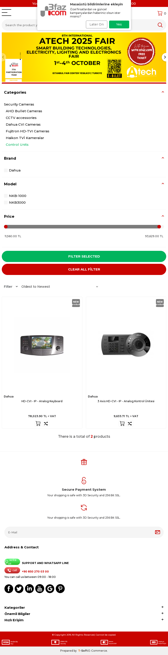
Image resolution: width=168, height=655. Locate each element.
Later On (96, 24)
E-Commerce (97, 650)
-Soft (83, 650)
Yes (119, 24)
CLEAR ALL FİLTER (84, 269)
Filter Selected (84, 256)
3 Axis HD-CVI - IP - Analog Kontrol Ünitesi (125, 401)
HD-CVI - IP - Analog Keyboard (41, 401)
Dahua (12, 170)
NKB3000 (15, 202)
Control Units (17, 144)
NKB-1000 (15, 196)
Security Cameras (19, 104)
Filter (11, 287)
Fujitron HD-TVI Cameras (27, 131)
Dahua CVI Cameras (23, 124)
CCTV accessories (21, 118)
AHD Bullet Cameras (24, 111)
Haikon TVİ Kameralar (25, 138)
